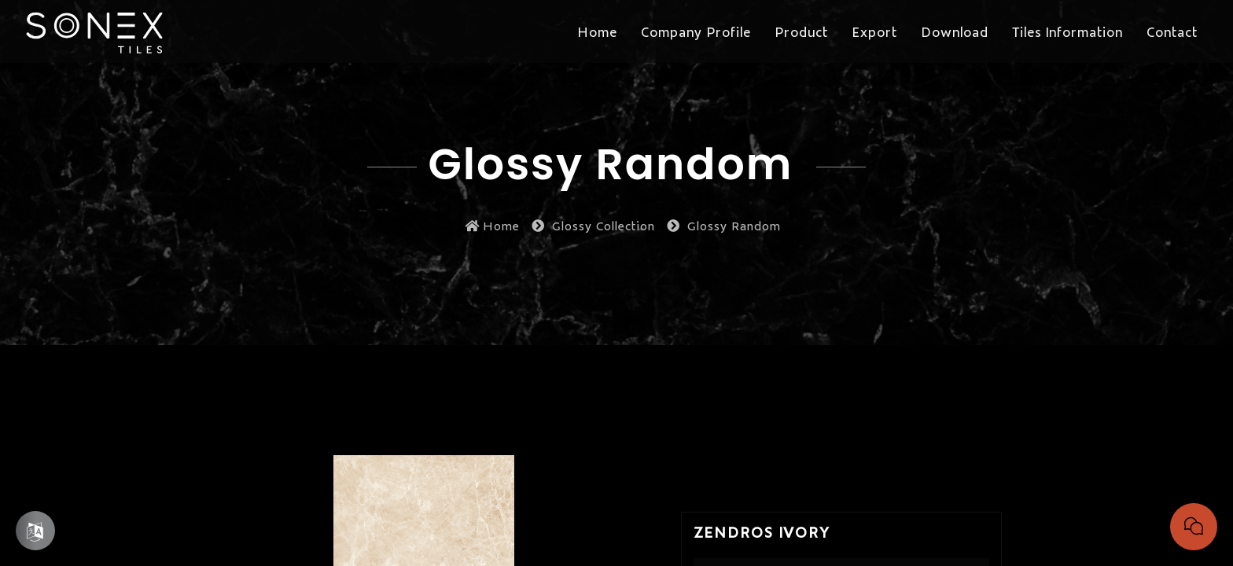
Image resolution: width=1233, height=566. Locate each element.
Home (492, 225)
